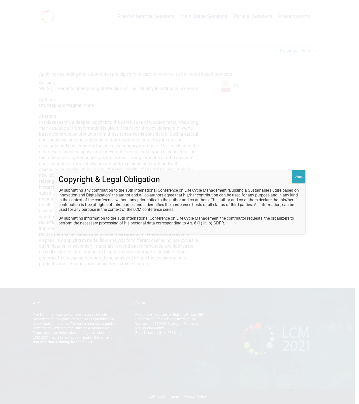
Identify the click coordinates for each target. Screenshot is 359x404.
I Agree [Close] (298, 177)
